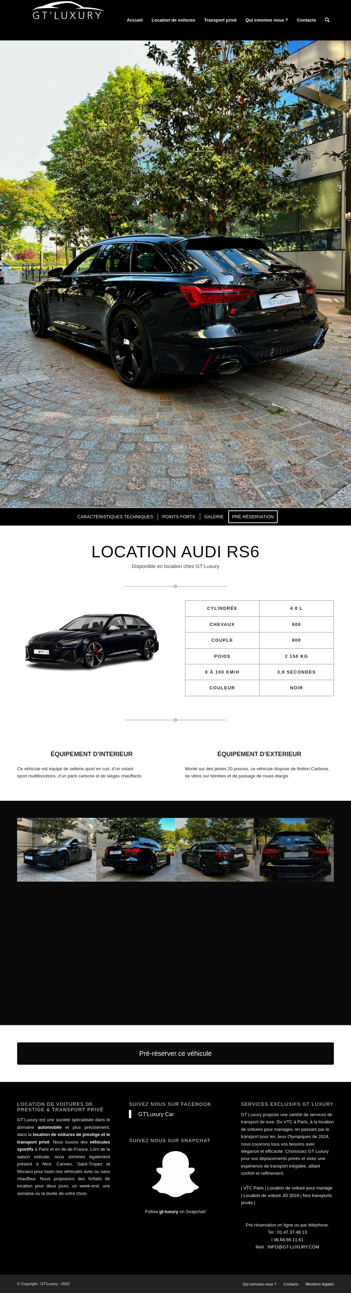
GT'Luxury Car (156, 1114)
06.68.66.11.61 (289, 1239)
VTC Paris (253, 1188)
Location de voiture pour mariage (299, 1188)
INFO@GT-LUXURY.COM (293, 1246)
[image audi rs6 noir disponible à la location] (56, 849)
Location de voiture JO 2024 (271, 1195)
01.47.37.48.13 (292, 1232)
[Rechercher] (327, 20)
